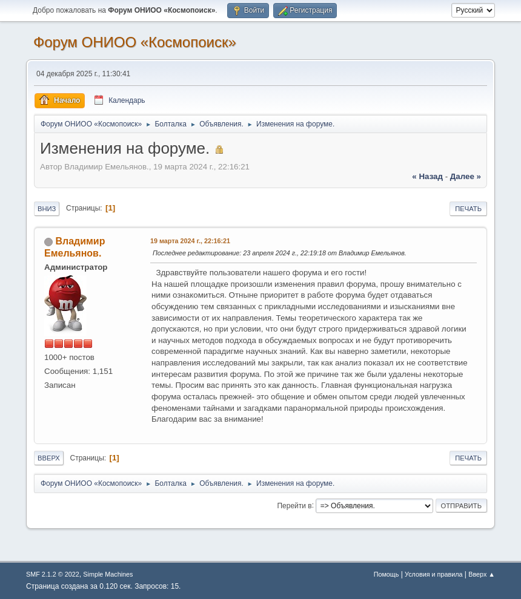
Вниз (47, 208)
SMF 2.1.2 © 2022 (52, 574)
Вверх (49, 458)
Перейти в (294, 505)
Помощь (386, 574)
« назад (427, 176)
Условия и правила (433, 574)
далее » (465, 176)
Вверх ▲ (481, 574)
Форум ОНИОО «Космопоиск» (134, 42)
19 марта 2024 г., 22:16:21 (190, 240)
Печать (468, 208)
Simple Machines (108, 574)
